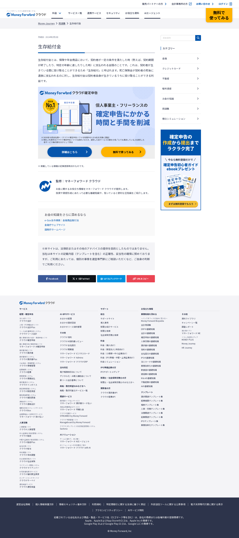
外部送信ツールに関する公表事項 (168, 504)
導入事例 (104, 322)
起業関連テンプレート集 (152, 417)
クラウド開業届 (67, 349)
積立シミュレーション (173, 118)
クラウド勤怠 (30, 434)
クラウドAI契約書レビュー (71, 341)
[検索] (198, 38)
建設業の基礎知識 (149, 374)
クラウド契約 (66, 337)
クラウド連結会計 (27, 402)
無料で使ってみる (123, 152)
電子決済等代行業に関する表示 (207, 504)
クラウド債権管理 (30, 364)
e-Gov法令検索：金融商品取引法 (62, 220)
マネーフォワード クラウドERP (74, 361)
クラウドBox (30, 409)
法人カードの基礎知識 (151, 361)
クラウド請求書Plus (28, 358)
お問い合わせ (203, 3)
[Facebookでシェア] (52, 278)
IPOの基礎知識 (147, 357)
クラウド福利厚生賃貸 (29, 473)
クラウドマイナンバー (29, 466)
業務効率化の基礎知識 (151, 365)
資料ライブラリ (189, 318)
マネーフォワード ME (191, 332)
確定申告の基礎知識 (150, 337)
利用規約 (96, 504)
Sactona (77, 427)
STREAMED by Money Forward (73, 414)
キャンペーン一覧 (189, 322)
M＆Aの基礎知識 (148, 378)
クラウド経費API (108, 396)
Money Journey (46, 23)
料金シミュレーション (110, 361)
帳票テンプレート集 (150, 405)
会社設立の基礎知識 (150, 353)
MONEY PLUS (190, 338)
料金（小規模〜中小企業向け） (114, 353)
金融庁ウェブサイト (55, 225)
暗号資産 (167, 88)
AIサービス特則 (136, 510)
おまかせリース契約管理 (70, 326)
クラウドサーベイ (29, 479)
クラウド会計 (25, 319)
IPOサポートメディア (110, 372)
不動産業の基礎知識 (150, 382)
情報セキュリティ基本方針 (73, 504)
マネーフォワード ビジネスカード (75, 353)
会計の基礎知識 (148, 333)
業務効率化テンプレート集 (153, 425)
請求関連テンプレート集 (152, 396)
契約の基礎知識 (148, 349)
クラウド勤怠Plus (31, 441)
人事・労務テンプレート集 (153, 408)
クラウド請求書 (26, 351)
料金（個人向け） (108, 345)
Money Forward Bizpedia (154, 319)
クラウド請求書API (109, 392)
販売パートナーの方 (152, 3)
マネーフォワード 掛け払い (31, 415)
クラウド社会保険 (27, 460)
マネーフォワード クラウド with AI (75, 446)
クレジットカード (171, 68)
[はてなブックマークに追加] (111, 278)
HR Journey (187, 347)
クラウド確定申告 (33, 338)
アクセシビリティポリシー (109, 510)
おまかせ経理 (66, 318)
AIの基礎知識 (147, 386)
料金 (54, 13)
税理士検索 (105, 331)
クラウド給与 (25, 447)
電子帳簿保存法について (71, 372)
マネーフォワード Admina (71, 357)
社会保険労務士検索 (109, 335)
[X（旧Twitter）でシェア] (81, 278)
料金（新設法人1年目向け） (113, 349)
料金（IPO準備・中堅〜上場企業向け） (118, 357)
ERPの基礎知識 (148, 329)
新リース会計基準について (71, 380)
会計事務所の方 (180, 3)
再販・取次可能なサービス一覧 (74, 390)
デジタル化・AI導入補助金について (75, 376)
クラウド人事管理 (27, 428)
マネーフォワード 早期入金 (72, 408)
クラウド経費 (26, 370)
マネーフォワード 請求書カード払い (76, 402)
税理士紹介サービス (109, 326)
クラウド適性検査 (27, 485)
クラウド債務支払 (27, 377)
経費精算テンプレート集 (152, 400)
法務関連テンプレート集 (152, 413)
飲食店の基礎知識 (149, 370)
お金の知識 (168, 98)
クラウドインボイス (28, 383)
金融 (164, 58)
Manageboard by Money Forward (75, 421)
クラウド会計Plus (29, 326)
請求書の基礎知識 (149, 345)
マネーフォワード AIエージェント (75, 440)
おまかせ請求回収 (68, 322)
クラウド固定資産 (27, 390)
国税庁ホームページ (55, 229)
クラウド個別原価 (27, 396)
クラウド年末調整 (27, 453)
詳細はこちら (70, 152)
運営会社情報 (23, 504)
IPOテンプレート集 (149, 421)
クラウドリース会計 (30, 332)
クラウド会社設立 (68, 345)
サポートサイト (107, 318)
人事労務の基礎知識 (150, 341)
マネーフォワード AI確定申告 (32, 345)
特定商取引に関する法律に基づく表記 (126, 504)
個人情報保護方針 (44, 504)
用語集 (62, 23)
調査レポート (188, 326)
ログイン (223, 3)
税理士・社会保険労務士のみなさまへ (117, 382)
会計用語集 (146, 325)
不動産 (165, 78)
